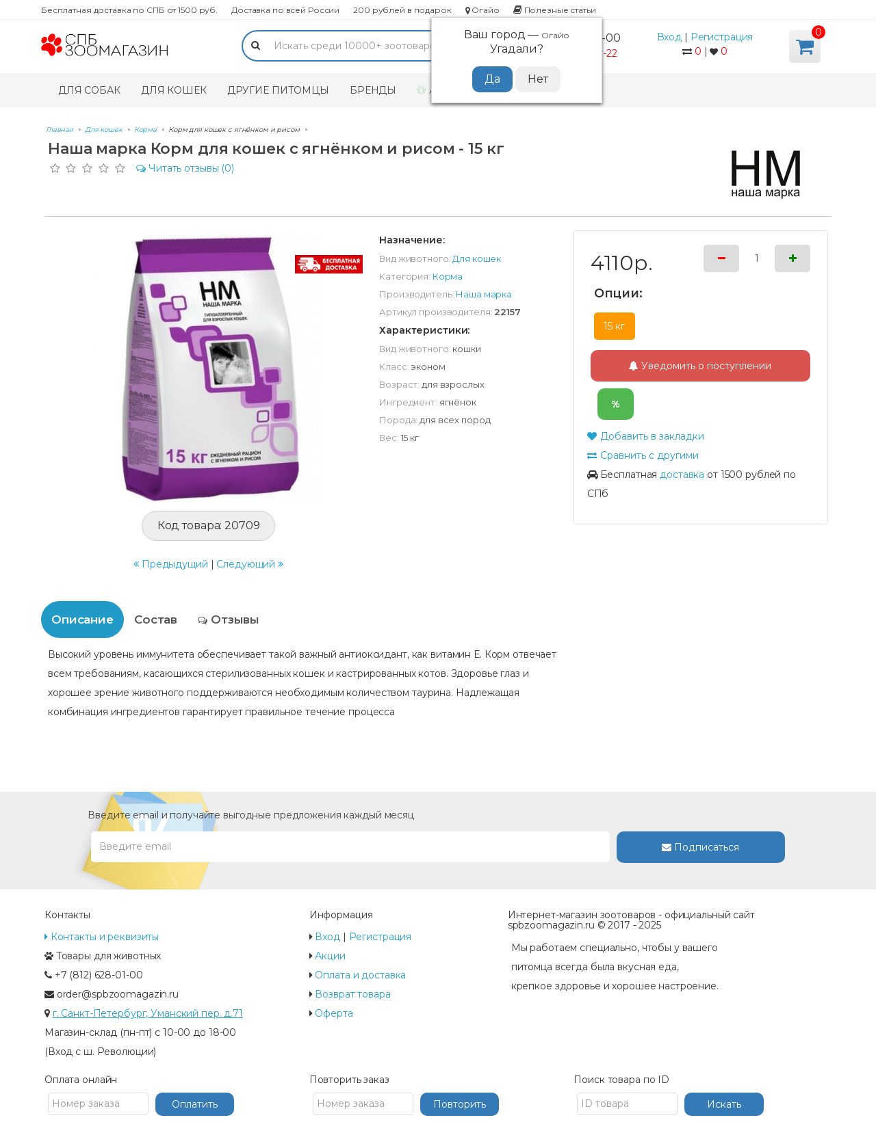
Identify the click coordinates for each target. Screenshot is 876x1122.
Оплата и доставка (360, 975)
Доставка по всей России (285, 10)
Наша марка (484, 294)
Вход (669, 37)
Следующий (249, 564)
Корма (448, 276)
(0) (185, 168)
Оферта (333, 1013)
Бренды (373, 90)
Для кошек (174, 90)
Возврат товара (352, 994)
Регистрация (722, 37)
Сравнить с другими (643, 455)
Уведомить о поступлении (700, 366)
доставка (682, 474)
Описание (82, 619)
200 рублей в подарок (402, 10)
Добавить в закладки (645, 436)
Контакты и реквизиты (101, 937)
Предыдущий (170, 564)
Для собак (89, 90)
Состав (155, 619)
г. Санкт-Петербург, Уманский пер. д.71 (148, 1013)
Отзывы (228, 619)
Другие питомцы (278, 90)
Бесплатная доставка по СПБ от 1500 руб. (129, 10)
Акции (330, 956)
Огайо (482, 10)
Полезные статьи (554, 10)
